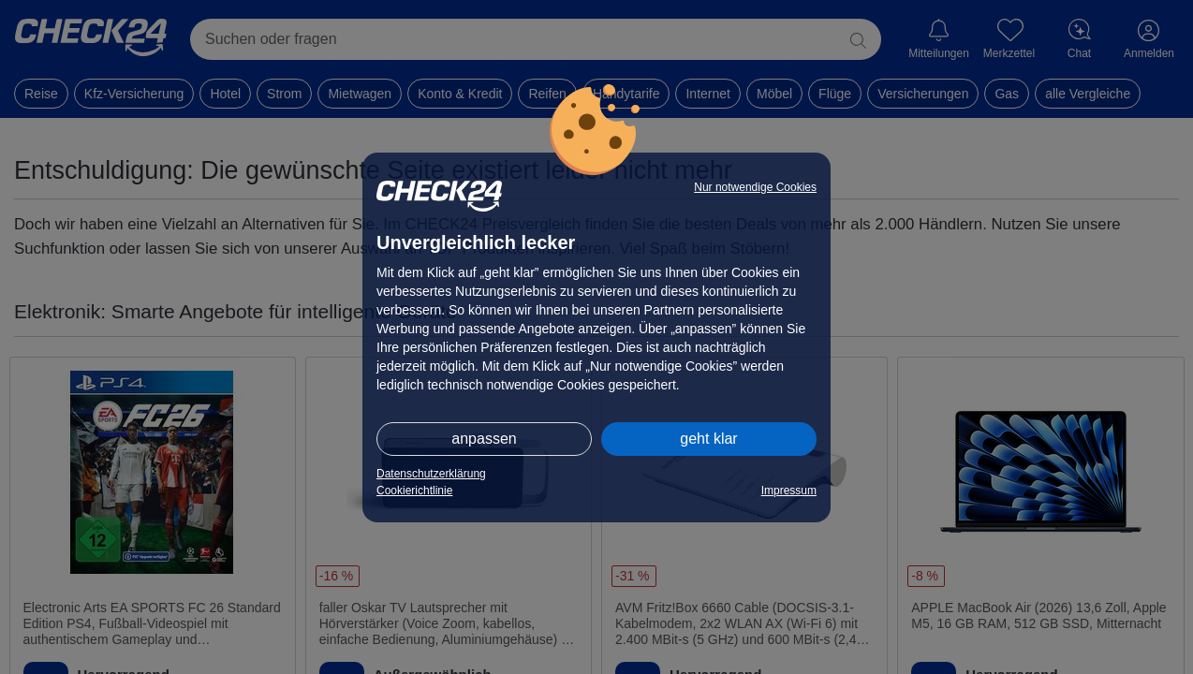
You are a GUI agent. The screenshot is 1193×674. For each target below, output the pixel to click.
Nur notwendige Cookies (755, 187)
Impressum (789, 490)
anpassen (483, 439)
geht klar (708, 439)
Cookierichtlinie (414, 490)
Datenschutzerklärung (431, 473)
